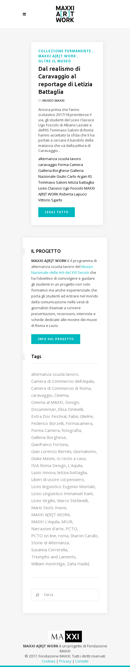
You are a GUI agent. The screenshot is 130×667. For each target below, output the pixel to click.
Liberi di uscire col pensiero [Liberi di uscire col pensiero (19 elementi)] (57, 479)
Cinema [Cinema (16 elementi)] (61, 395)
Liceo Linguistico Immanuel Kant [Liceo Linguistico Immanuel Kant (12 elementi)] (62, 493)
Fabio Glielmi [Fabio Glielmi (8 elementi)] (80, 416)
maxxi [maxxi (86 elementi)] (60, 507)
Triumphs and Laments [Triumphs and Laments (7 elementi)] (53, 556)
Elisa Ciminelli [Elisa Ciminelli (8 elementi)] (70, 409)
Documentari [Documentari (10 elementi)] (43, 409)
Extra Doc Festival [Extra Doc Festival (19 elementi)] (48, 416)
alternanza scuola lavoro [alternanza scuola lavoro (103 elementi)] (54, 374)
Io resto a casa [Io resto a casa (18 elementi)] (71, 458)
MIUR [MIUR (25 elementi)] (66, 521)
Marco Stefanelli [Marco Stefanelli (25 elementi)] (72, 500)
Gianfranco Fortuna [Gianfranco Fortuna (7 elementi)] (49, 444)
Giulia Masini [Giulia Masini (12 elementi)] (43, 458)
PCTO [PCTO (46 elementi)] (71, 528)
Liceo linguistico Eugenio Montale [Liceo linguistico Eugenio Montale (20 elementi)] (63, 486)
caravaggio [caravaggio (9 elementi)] (41, 395)
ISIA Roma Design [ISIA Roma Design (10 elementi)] (48, 465)
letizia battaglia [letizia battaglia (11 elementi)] (72, 472)
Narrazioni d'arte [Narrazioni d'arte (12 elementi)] (47, 528)
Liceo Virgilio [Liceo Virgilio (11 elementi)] (43, 500)
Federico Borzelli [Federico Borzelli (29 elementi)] (47, 423)
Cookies (48, 661)
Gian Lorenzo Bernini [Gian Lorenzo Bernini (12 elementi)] (51, 451)
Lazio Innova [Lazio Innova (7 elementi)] (43, 472)
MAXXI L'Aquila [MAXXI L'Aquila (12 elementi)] (45, 521)
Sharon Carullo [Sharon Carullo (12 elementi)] (84, 535)
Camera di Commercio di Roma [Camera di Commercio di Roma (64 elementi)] (61, 388)
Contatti (81, 661)
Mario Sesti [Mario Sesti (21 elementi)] (42, 507)
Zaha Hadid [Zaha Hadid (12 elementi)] (78, 563)
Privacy (65, 661)
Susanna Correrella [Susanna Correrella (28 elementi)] (49, 549)
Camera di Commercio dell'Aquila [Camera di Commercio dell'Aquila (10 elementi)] (62, 381)
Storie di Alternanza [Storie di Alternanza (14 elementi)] (50, 542)
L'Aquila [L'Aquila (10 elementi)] (75, 465)
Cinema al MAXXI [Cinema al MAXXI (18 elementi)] (47, 402)
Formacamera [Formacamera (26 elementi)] (79, 423)
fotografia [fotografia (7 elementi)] (71, 430)
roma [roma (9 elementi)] (63, 535)
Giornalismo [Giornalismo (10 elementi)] (84, 451)
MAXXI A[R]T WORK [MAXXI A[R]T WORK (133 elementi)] (50, 514)
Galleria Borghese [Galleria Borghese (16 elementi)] (48, 437)
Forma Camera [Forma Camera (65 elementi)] (45, 430)
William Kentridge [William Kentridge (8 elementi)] (48, 563)
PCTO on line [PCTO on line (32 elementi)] (43, 535)
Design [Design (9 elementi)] (72, 402)
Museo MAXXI (53, 100)
